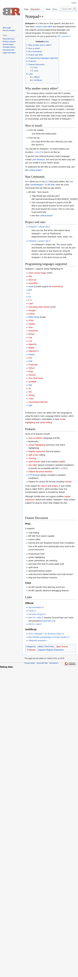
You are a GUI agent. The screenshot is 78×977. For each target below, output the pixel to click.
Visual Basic (33, 402)
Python (31, 368)
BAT (30, 290)
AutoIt (31, 286)
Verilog (31, 395)
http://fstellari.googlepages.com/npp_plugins (47, 637)
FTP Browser (34, 475)
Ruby (30, 371)
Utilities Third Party (45, 646)
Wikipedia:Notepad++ (37, 640)
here (37, 152)
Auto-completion (35, 438)
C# (29, 297)
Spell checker (34, 461)
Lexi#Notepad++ (37, 185)
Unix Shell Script (35, 378)
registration (47, 621)
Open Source (62, 646)
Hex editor (32, 465)
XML (30, 405)
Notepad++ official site (38, 227)
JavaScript (33, 330)
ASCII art (32, 280)
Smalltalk (32, 381)
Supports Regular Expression (51, 650)
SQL (30, 385)
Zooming (32, 458)
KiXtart (31, 334)
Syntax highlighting (36, 445)
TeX (30, 392)
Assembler (33, 283)
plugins (55, 486)
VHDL (31, 398)
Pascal (31, 354)
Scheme (32, 375)
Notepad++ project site (38, 241)
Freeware (31, 650)
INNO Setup (33, 317)
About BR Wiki (42, 663)
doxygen (32, 310)
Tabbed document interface (40, 471)
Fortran (31, 314)
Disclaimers (53, 663)
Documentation (35, 607)
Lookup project (35, 170)
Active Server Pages (37, 273)
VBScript (43, 402)
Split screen (33, 455)
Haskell (31, 324)
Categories (31, 646)
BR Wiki (51, 185)
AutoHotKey (57, 286)
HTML (31, 320)
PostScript (32, 364)
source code (41, 26)
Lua (30, 341)
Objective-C (33, 351)
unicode (67, 481)
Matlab (31, 347)
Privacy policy (29, 663)
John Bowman (38, 159)
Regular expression (37, 451)
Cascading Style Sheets (39, 307)
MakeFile (32, 344)
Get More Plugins (36, 614)
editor (49, 26)
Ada (30, 276)
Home (31, 611)
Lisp (30, 337)
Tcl (29, 388)
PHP (30, 361)
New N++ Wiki (34, 617)
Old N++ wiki (34, 624)
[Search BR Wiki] (69, 9)
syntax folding (46, 422)
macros (44, 486)
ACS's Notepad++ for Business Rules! (45, 634)
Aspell (61, 461)
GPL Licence (62, 36)
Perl (30, 358)
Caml (30, 303)
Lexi (71, 181)
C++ (30, 300)
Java (30, 327)
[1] (45, 181)
